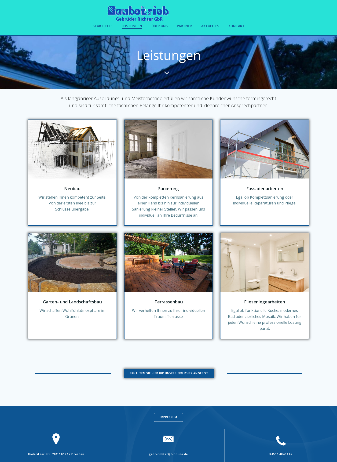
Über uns (159, 26)
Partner (184, 26)
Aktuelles (210, 26)
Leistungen (132, 26)
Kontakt (236, 26)
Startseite (102, 26)
